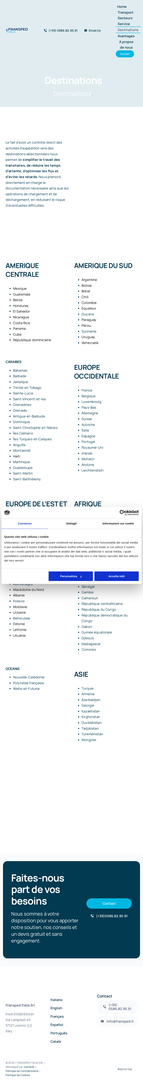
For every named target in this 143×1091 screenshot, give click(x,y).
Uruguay (88, 337)
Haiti (16, 456)
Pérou (86, 325)
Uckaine (19, 612)
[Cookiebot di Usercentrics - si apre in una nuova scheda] (122, 512)
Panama (19, 328)
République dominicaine (32, 340)
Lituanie (19, 635)
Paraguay (89, 319)
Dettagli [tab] (71, 523)
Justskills (28, 1067)
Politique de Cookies (18, 1075)
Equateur (89, 308)
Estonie (19, 624)
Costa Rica (21, 323)
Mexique (20, 288)
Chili (85, 297)
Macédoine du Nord (28, 589)
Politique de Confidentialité (22, 1071)
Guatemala (21, 294)
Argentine (89, 279)
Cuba (17, 334)
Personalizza (71, 576)
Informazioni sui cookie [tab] (118, 523)
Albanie (19, 595)
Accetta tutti (117, 576)
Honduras (20, 305)
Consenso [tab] (25, 523)
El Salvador (21, 311)
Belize (18, 300)
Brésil (86, 291)
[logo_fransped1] (17, 29)
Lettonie (19, 629)
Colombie (89, 302)
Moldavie (20, 607)
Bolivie (87, 285)
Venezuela (90, 342)
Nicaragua (21, 317)
